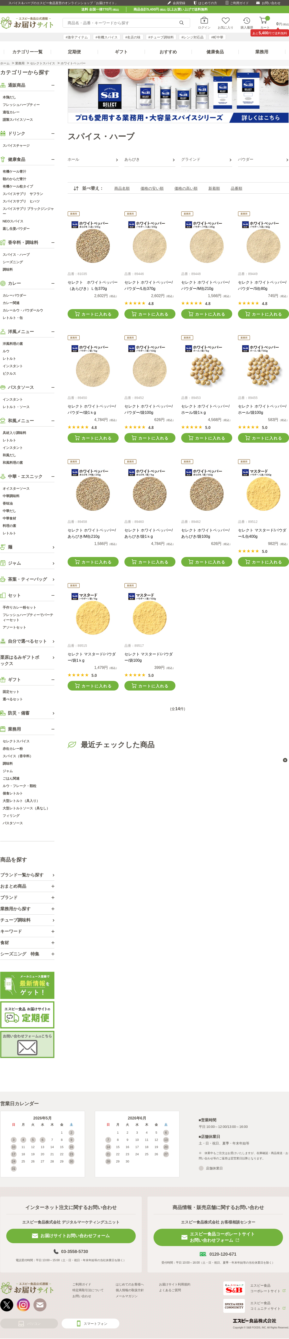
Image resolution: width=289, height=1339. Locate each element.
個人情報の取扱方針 (130, 1290)
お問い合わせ (271, 3)
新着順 (214, 188)
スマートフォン (95, 1324)
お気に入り (225, 27)
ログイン (204, 27)
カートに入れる (97, 314)
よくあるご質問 (170, 1290)
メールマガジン (127, 1296)
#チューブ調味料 (161, 37)
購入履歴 (247, 27)
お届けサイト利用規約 (174, 1284)
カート (265, 23)
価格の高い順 (186, 188)
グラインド (190, 159)
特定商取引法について (88, 1290)
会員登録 (179, 3)
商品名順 (122, 188)
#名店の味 (133, 37)
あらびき (132, 159)
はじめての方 (207, 3)
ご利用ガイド (239, 3)
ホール (73, 159)
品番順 (236, 188)
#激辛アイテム (77, 37)
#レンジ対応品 (192, 37)
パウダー (245, 159)
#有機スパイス (107, 37)
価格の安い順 (152, 188)
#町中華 (217, 37)
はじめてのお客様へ (130, 1284)
